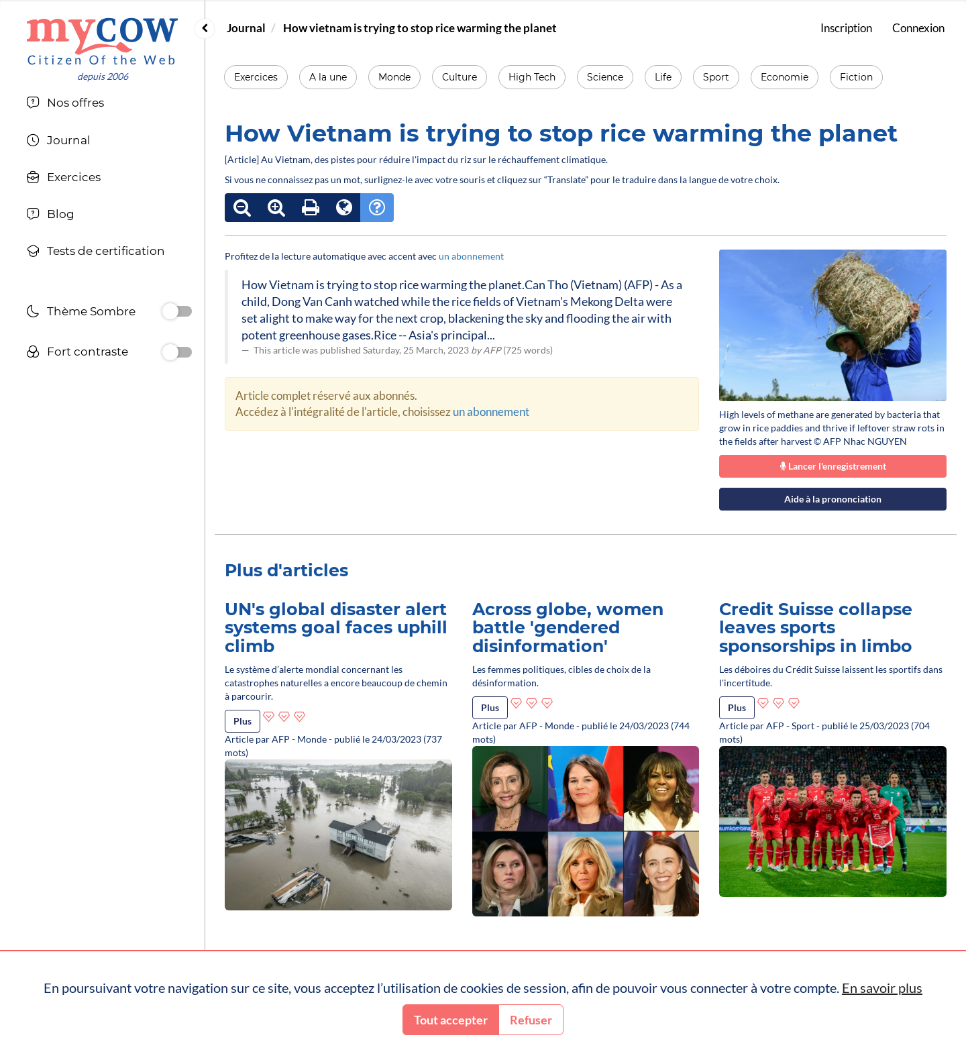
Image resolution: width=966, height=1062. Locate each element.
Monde (394, 77)
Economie (784, 77)
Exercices (256, 77)
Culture (459, 77)
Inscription (846, 28)
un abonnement (471, 256)
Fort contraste (77, 353)
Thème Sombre (81, 313)
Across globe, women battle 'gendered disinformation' (567, 627)
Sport (716, 77)
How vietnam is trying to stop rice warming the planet (420, 28)
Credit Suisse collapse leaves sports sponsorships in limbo (815, 627)
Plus (242, 721)
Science (605, 77)
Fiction (856, 77)
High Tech (531, 77)
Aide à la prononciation (832, 499)
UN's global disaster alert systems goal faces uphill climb (336, 627)
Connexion (918, 28)
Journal (246, 28)
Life (663, 77)
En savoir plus (882, 987)
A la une (328, 77)
